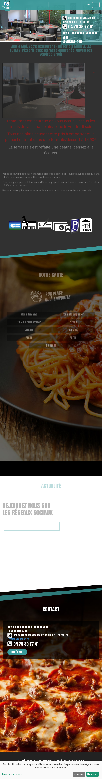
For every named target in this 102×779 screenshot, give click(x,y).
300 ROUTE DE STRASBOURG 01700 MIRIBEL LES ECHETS (37, 635)
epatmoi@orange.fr (18, 639)
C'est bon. (92, 774)
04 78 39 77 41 (80, 27)
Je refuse (79, 774)
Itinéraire (17, 652)
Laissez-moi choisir (12, 774)
